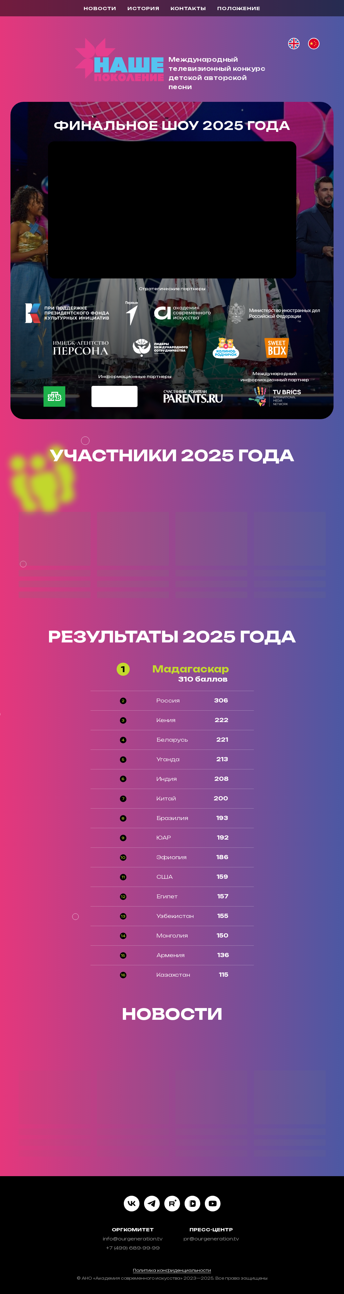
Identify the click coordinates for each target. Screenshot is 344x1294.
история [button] (143, 8)
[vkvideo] (192, 1203)
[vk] (131, 1203)
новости (100, 8)
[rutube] (172, 1203)
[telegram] (152, 1203)
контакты (188, 8)
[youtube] (213, 1203)
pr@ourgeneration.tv (211, 1238)
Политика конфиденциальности (172, 1270)
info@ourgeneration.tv (133, 1238)
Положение (238, 8)
